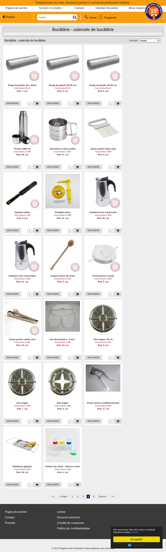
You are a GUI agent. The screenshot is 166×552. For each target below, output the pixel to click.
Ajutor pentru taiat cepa (103, 148)
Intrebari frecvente (106, 8)
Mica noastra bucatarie (143, 8)
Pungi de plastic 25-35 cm (62, 85)
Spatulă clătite (22, 212)
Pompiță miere (62, 212)
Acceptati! (137, 539)
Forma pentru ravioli (103, 276)
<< (53, 496)
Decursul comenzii (68, 517)
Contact (79, 8)
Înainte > (103, 496)
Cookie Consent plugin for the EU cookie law (136, 545)
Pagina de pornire (16, 8)
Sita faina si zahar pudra (63, 148)
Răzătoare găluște (22, 466)
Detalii (149, 532)
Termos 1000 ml (22, 148)
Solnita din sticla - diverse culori (62, 466)
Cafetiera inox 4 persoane (103, 212)
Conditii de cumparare (70, 522)
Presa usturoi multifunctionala (103, 403)
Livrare (61, 511)
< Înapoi (63, 496)
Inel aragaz (22, 403)
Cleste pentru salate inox (22, 339)
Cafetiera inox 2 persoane (22, 276)
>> (113, 496)
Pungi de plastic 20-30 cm (103, 85)
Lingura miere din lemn (62, 276)
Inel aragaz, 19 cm (103, 339)
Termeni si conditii (50, 8)
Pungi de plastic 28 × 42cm (22, 85)
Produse (8, 16)
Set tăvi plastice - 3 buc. (62, 339)
